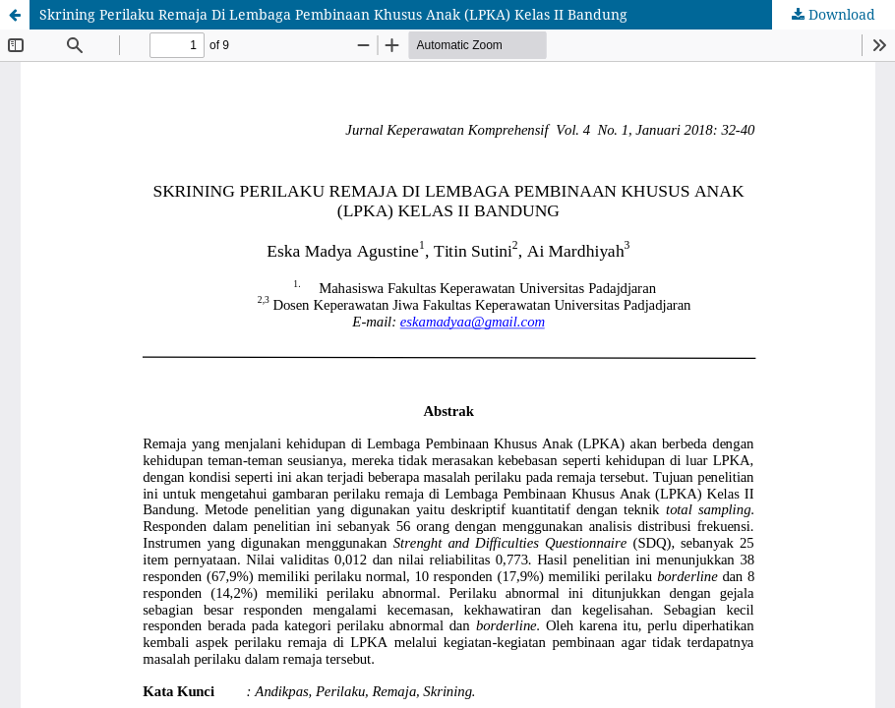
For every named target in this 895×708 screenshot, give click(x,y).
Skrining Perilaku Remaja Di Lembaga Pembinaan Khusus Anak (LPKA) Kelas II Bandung (333, 14)
